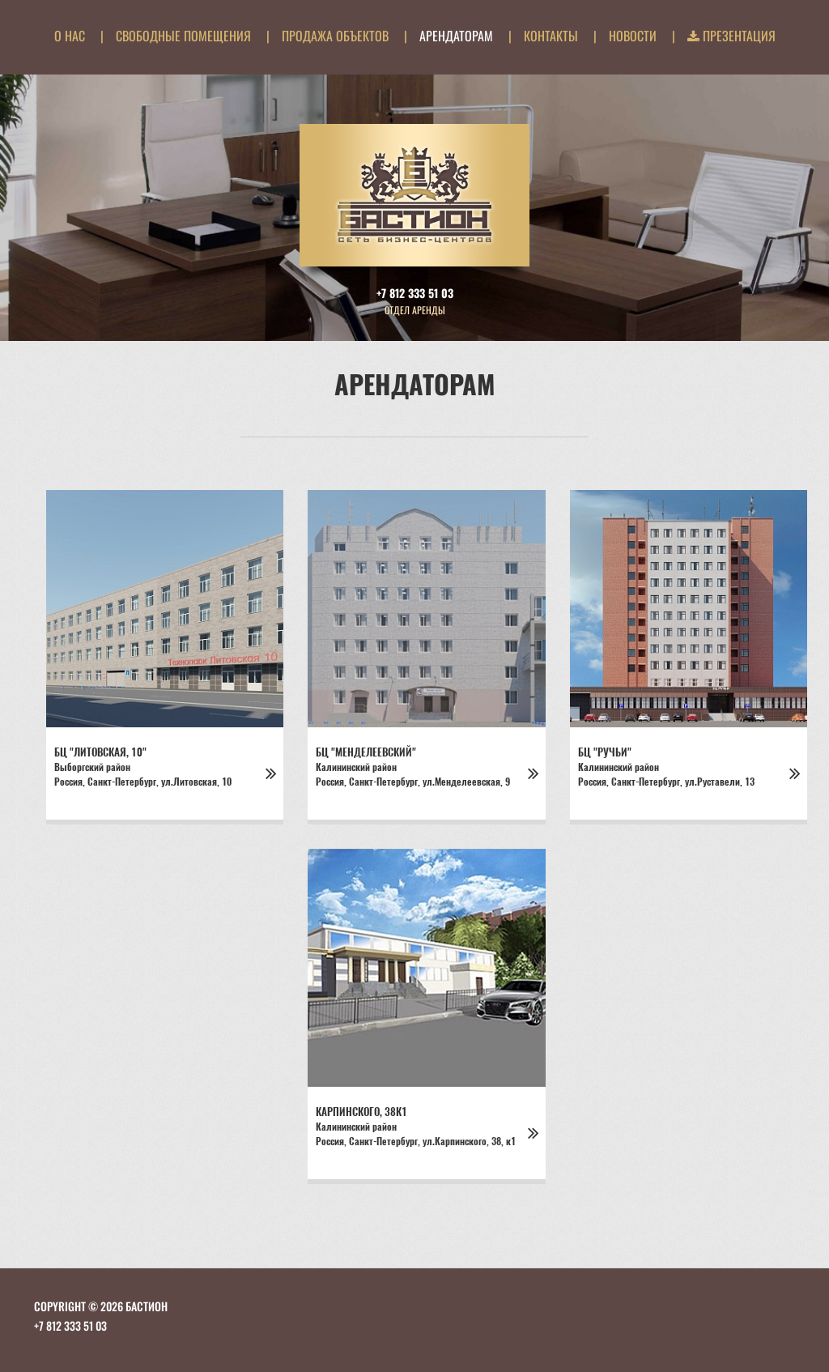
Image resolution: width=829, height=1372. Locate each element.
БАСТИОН (146, 1305)
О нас (69, 35)
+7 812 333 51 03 (414, 292)
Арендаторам (456, 35)
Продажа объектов (335, 35)
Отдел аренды (415, 310)
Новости (633, 35)
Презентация (731, 35)
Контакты (551, 35)
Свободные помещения (183, 35)
